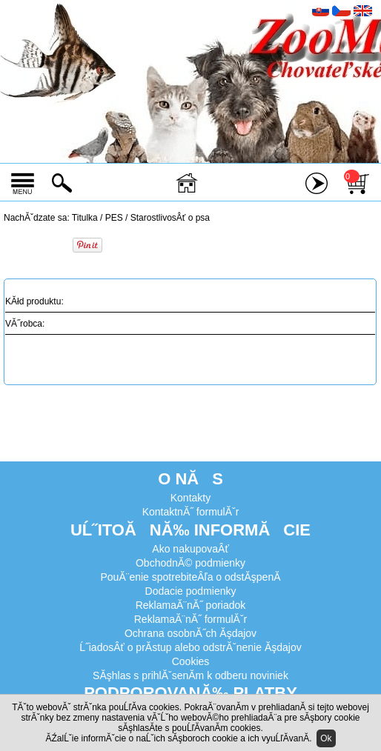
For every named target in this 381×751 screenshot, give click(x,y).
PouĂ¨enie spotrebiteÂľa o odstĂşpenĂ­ (190, 577)
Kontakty (190, 498)
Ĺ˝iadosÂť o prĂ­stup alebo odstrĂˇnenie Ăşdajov (190, 647)
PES (114, 218)
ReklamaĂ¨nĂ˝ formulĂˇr (190, 619)
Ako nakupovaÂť (190, 549)
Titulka (85, 218)
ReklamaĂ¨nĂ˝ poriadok (191, 605)
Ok (325, 738)
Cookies (191, 661)
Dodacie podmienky (190, 591)
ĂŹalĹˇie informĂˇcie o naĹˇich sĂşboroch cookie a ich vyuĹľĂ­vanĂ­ (177, 738)
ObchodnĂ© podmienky (190, 563)
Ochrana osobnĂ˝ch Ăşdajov (190, 633)
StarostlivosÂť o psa (170, 218)
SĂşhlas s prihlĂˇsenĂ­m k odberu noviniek (190, 675)
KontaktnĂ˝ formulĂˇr (190, 512)
